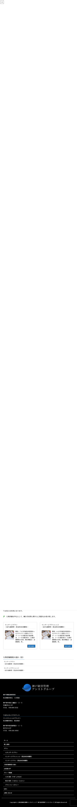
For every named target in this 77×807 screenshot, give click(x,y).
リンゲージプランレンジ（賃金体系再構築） (19, 756)
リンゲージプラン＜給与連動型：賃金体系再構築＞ (14, 663)
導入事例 (6, 744)
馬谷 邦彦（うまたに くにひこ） (15, 781)
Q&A (5, 789)
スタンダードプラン (11, 752)
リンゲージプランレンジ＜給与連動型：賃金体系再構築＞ (14, 669)
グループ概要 (8, 773)
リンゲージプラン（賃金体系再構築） (17, 760)
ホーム (6, 740)
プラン (6, 748)
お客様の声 (7, 769)
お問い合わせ (8, 793)
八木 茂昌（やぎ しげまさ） (13, 777)
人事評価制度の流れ (10, 765)
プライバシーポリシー (12, 785)
